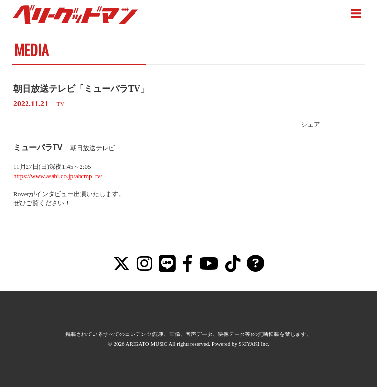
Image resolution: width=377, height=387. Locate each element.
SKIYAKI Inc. (253, 344)
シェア (310, 124)
